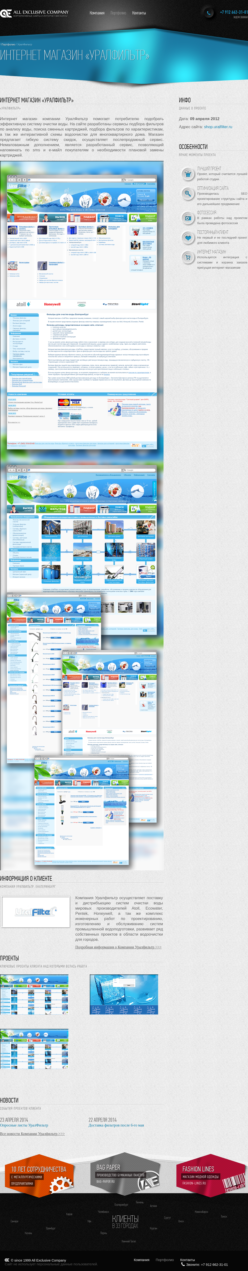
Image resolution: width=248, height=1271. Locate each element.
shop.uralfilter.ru (218, 127)
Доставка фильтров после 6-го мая (116, 1125)
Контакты (139, 13)
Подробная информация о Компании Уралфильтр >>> (118, 947)
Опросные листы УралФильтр (24, 1125)
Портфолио (118, 13)
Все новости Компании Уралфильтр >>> (32, 1134)
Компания (97, 13)
